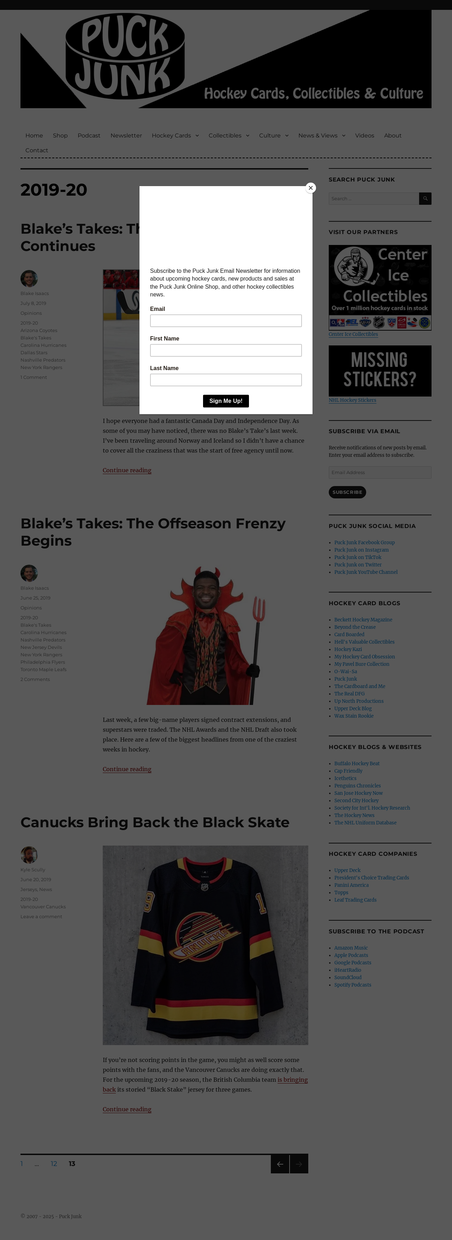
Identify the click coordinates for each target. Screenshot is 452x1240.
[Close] (310, 188)
